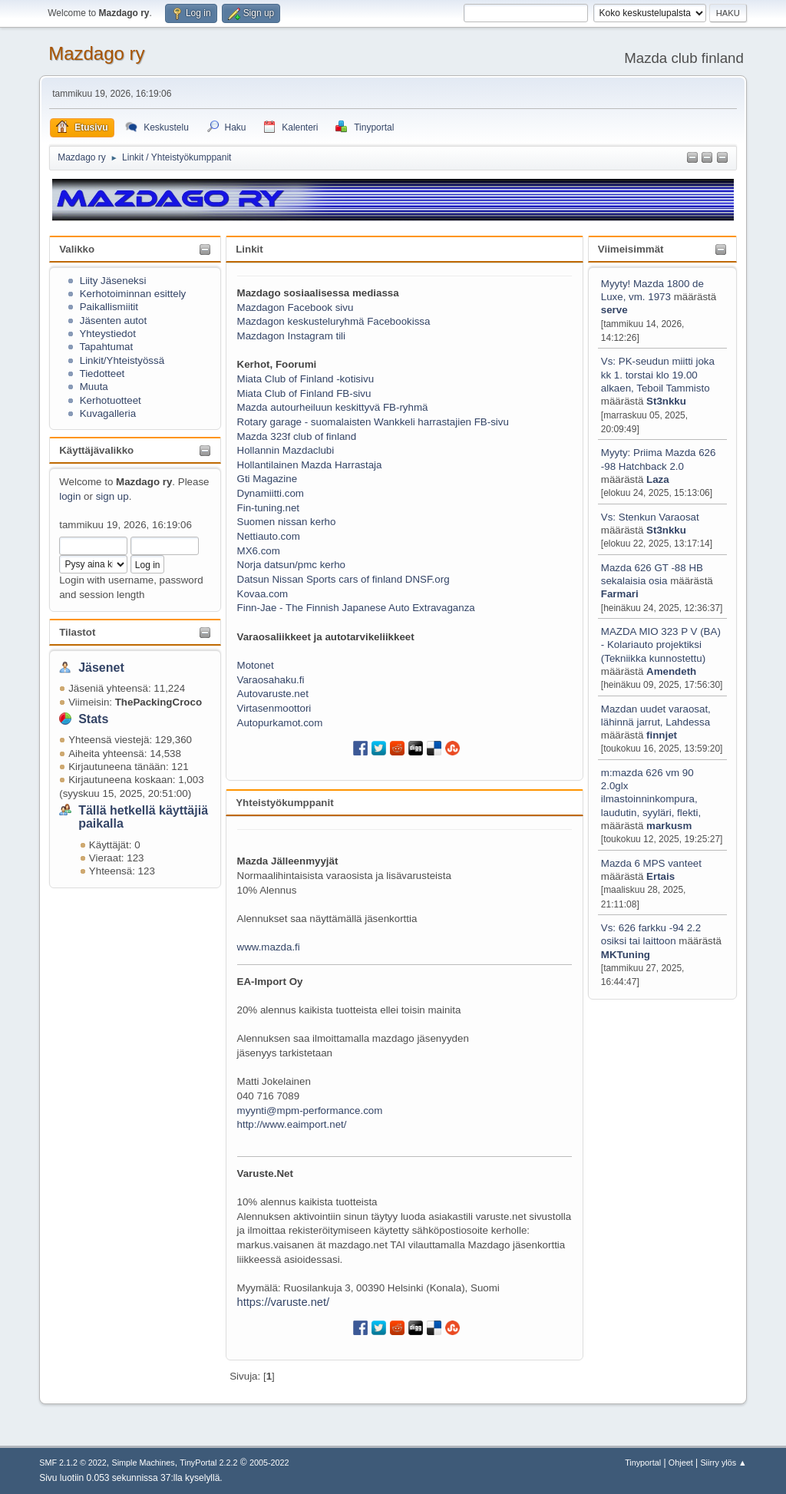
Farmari (620, 594)
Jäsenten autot (113, 320)
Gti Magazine (267, 478)
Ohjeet (681, 1462)
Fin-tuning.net (268, 508)
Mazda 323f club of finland (297, 436)
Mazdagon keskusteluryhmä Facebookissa (334, 321)
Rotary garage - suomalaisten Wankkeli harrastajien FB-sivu (373, 422)
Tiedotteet (101, 373)
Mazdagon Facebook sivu (295, 307)
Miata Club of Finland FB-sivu (304, 393)
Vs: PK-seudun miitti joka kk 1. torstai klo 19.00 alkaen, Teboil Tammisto (658, 374)
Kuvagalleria (108, 413)
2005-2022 (269, 1462)
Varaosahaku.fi (271, 680)
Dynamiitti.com (270, 493)
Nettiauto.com (268, 536)
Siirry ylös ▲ (723, 1462)
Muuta (94, 386)
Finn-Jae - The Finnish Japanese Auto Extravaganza (356, 607)
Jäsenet (101, 667)
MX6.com (258, 551)
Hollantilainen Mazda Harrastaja (309, 465)
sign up (112, 496)
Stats (93, 719)
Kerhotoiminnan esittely (133, 293)
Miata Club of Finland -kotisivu (306, 379)
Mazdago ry (96, 53)
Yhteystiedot (107, 333)
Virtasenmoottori (274, 708)
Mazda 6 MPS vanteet (651, 863)
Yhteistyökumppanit (284, 802)
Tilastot (77, 632)
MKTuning (625, 954)
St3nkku (666, 401)
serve (614, 310)
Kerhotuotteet (110, 400)
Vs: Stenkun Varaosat (650, 517)
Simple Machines (143, 1462)
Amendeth (671, 671)
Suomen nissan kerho (286, 521)
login (70, 496)
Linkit (249, 249)
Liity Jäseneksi (113, 280)
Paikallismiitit (109, 306)
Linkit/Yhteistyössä (122, 360)
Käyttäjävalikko (96, 450)
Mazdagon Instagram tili (291, 336)
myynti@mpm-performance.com (310, 1110)
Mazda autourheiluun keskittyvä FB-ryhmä (332, 407)
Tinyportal (643, 1462)
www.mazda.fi (268, 947)
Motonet (255, 665)
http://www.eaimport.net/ (292, 1124)
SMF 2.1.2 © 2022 (73, 1462)
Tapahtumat (106, 346)
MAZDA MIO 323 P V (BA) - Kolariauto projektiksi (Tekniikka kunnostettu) (661, 645)
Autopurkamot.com (280, 723)
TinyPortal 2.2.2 (208, 1462)
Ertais (660, 876)
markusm (669, 825)
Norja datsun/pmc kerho (291, 564)
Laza (657, 479)
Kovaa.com (263, 594)
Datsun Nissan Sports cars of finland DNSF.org (343, 579)
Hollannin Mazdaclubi (286, 450)
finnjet (661, 735)
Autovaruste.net (273, 693)
